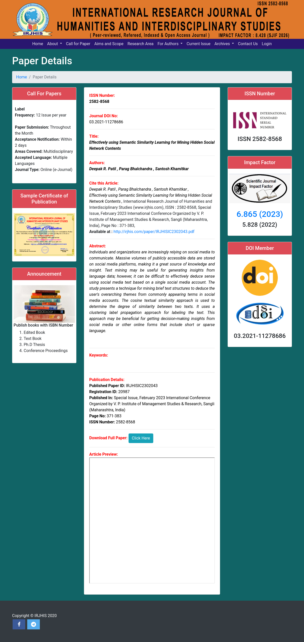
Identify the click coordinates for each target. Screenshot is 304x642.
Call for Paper (78, 43)
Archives (223, 43)
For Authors (168, 43)
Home (37, 43)
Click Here (141, 438)
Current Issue (198, 43)
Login (267, 43)
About (53, 43)
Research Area (141, 43)
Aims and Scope (109, 43)
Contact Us (248, 43)
